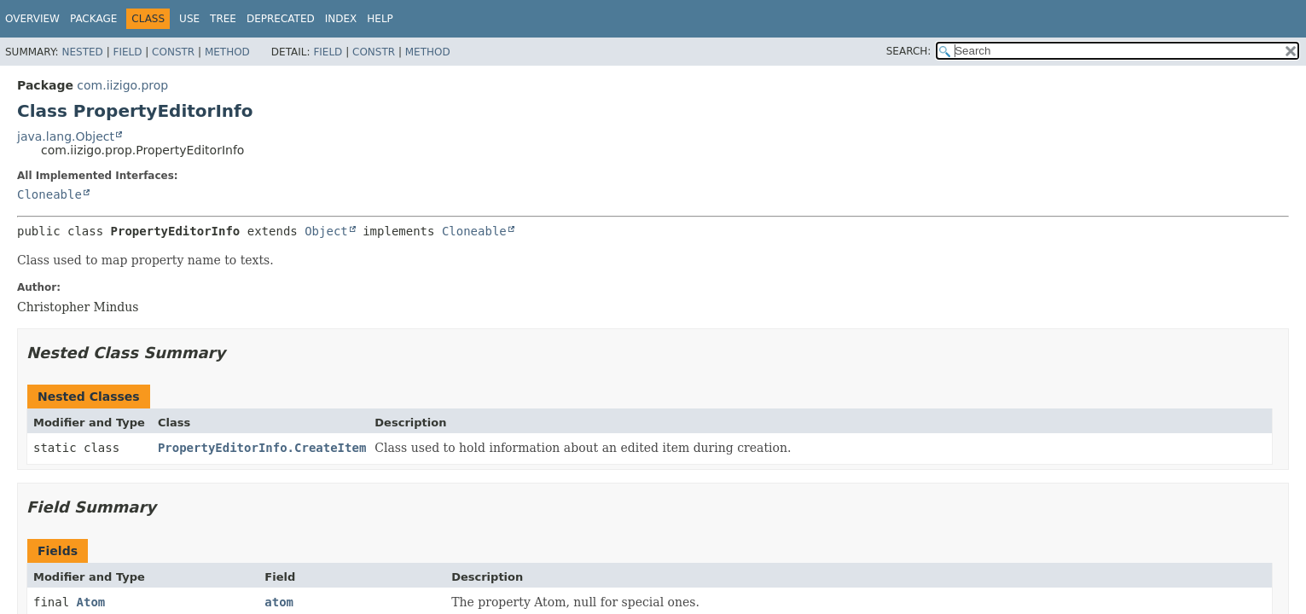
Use (189, 19)
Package (93, 19)
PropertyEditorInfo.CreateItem (262, 448)
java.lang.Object (65, 136)
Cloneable (49, 194)
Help (380, 19)
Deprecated (281, 19)
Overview (32, 19)
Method (227, 52)
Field (127, 52)
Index (341, 19)
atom (278, 602)
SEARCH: (909, 51)
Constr (173, 52)
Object (326, 231)
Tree (223, 19)
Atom (91, 602)
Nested (81, 52)
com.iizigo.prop (122, 85)
